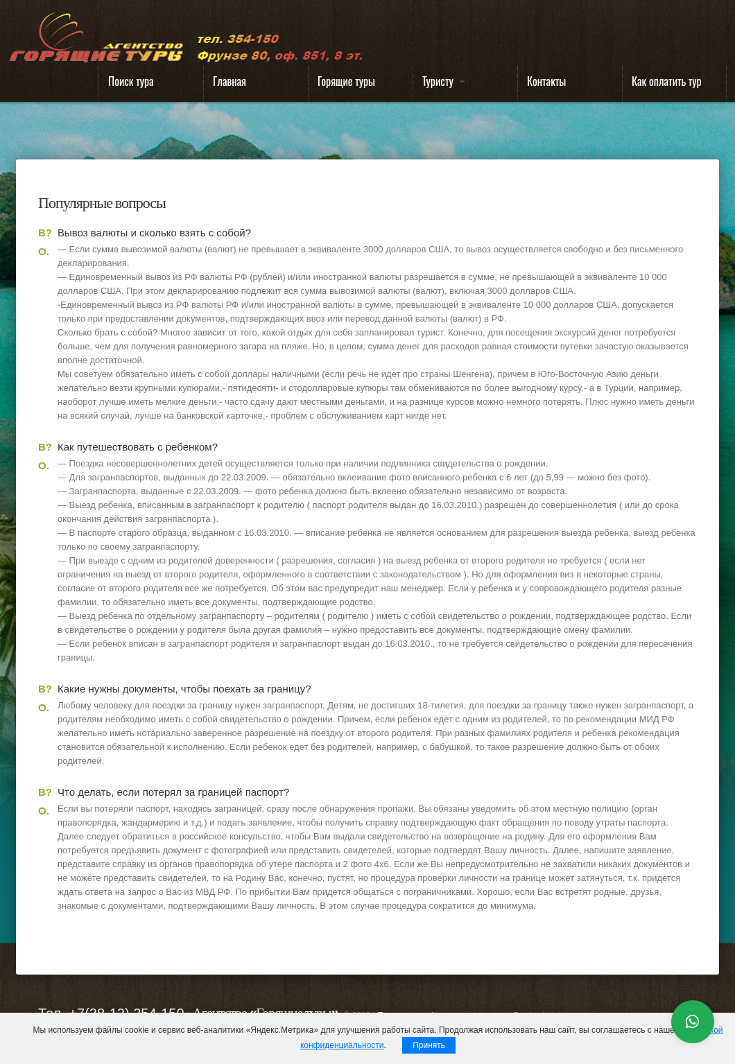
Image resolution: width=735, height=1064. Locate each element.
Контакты (546, 81)
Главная (229, 81)
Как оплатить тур (667, 81)
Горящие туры (346, 81)
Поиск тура (131, 81)
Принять (429, 1045)
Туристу (439, 84)
